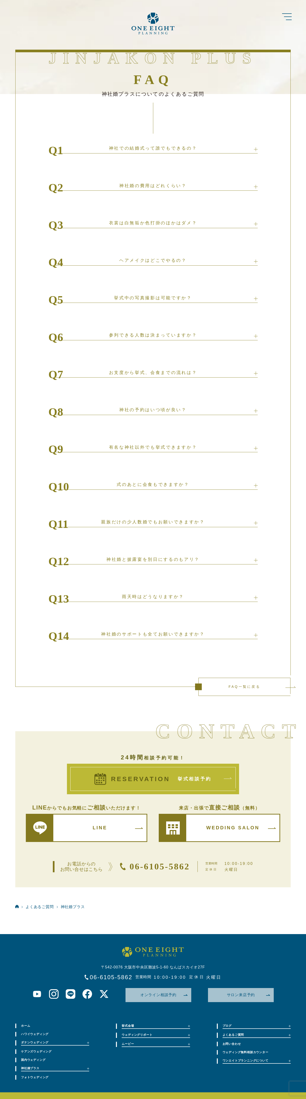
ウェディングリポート (156, 1034)
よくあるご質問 (40, 907)
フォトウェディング (35, 1077)
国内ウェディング (33, 1060)
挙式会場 (156, 1025)
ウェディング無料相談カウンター (245, 1052)
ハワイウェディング (35, 1034)
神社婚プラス (73, 907)
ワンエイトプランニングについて (257, 1060)
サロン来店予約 (248, 995)
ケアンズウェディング (36, 1051)
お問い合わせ (232, 1044)
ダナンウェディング (55, 1042)
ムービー (156, 1044)
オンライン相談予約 (163, 995)
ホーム (25, 1025)
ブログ (257, 1025)
